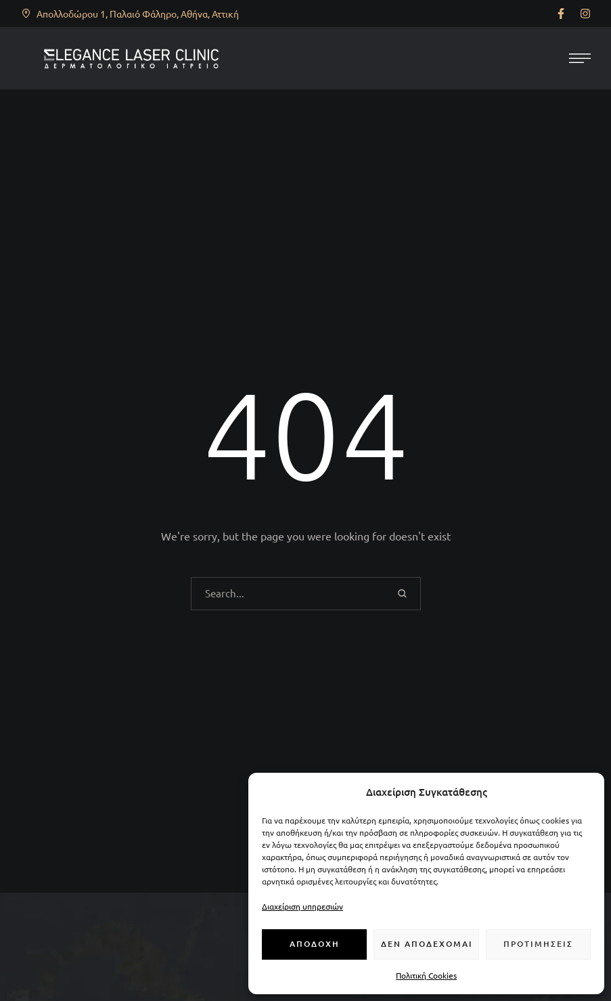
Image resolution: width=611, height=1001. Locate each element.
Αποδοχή (315, 944)
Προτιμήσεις (538, 944)
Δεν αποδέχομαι (427, 944)
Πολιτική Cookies (426, 975)
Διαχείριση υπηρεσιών (302, 906)
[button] (561, 13)
